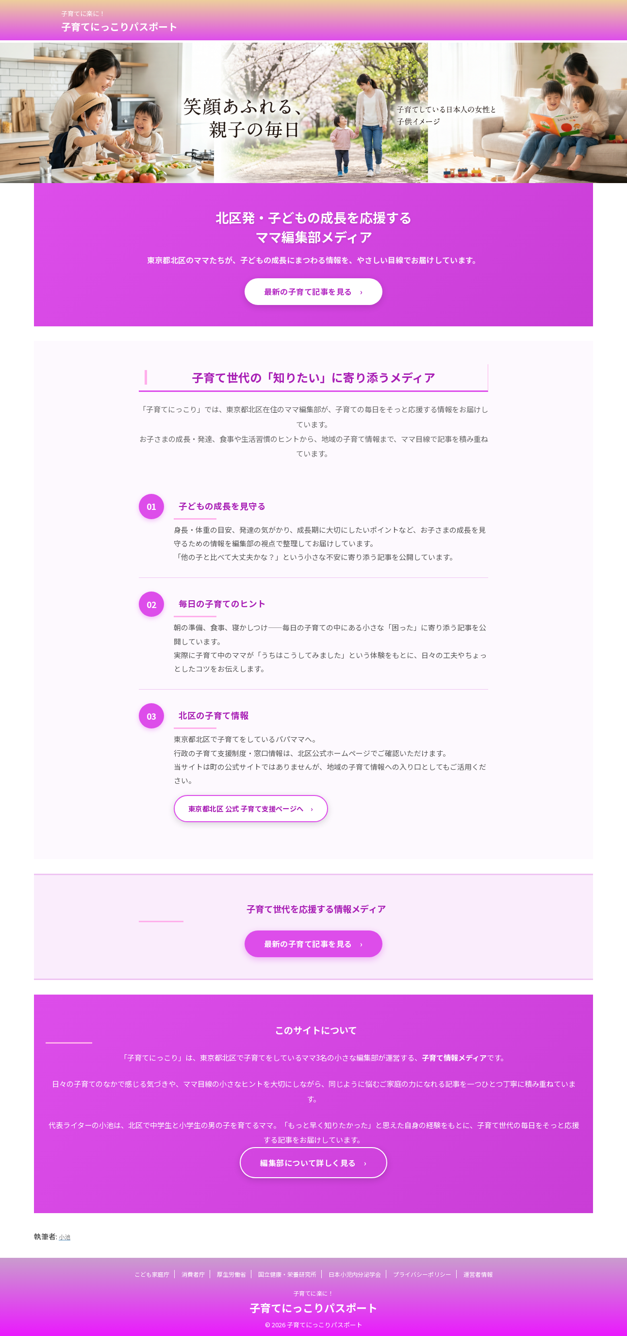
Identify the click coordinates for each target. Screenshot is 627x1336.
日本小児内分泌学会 (355, 1272)
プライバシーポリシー (422, 1272)
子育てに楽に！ (313, 1290)
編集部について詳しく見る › (313, 1162)
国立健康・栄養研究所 (287, 1272)
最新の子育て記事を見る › (313, 291)
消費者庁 (193, 1272)
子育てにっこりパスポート (119, 26)
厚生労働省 (231, 1272)
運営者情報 (478, 1272)
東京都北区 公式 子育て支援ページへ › (251, 808)
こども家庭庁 (151, 1272)
